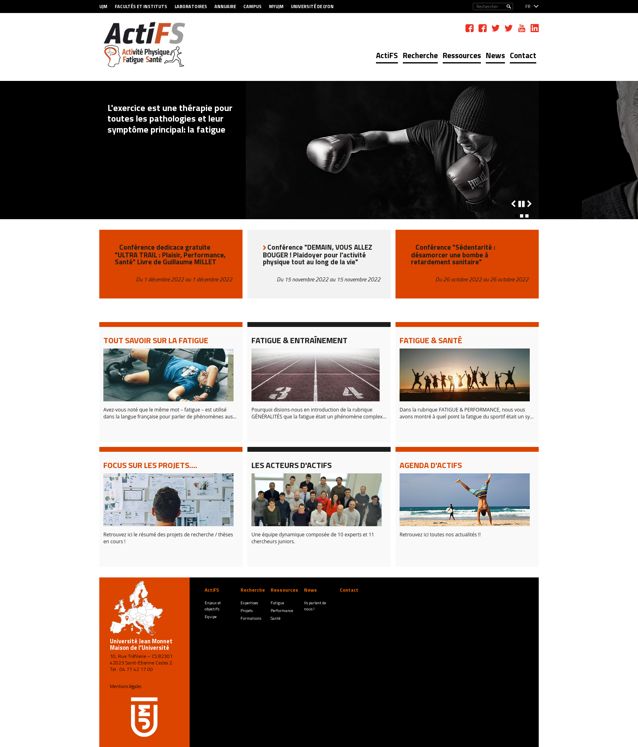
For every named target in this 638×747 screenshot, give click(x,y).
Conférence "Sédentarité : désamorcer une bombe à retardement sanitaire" (453, 255)
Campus (252, 6)
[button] (516, 216)
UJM (103, 6)
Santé (275, 618)
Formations (250, 618)
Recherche (420, 55)
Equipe (210, 617)
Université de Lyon (312, 6)
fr (528, 6)
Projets (246, 611)
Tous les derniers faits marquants (158, 212)
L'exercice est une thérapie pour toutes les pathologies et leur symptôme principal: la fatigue (169, 118)
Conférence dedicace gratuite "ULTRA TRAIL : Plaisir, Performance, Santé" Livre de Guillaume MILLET (170, 255)
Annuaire (225, 6)
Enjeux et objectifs (213, 606)
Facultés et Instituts (141, 6)
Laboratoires (191, 6)
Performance (282, 611)
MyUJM (276, 6)
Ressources (462, 55)
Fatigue (277, 603)
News (495, 55)
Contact (523, 55)
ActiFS (387, 55)
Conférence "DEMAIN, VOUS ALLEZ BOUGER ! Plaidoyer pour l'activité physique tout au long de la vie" (317, 255)
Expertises (249, 603)
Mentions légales (125, 686)
